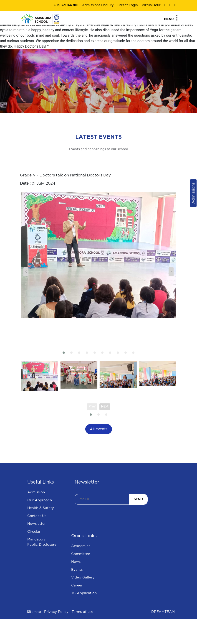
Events (77, 569)
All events (98, 429)
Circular (33, 531)
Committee (80, 554)
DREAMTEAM (163, 612)
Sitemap (34, 612)
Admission (36, 492)
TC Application (84, 593)
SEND (138, 499)
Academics (80, 546)
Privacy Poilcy (56, 612)
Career (77, 585)
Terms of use (82, 612)
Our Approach (39, 500)
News (76, 561)
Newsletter (36, 523)
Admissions (193, 193)
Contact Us (36, 516)
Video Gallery (82, 577)
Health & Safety (40, 508)
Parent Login (127, 5)
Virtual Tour (151, 5)
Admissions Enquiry (98, 5)
